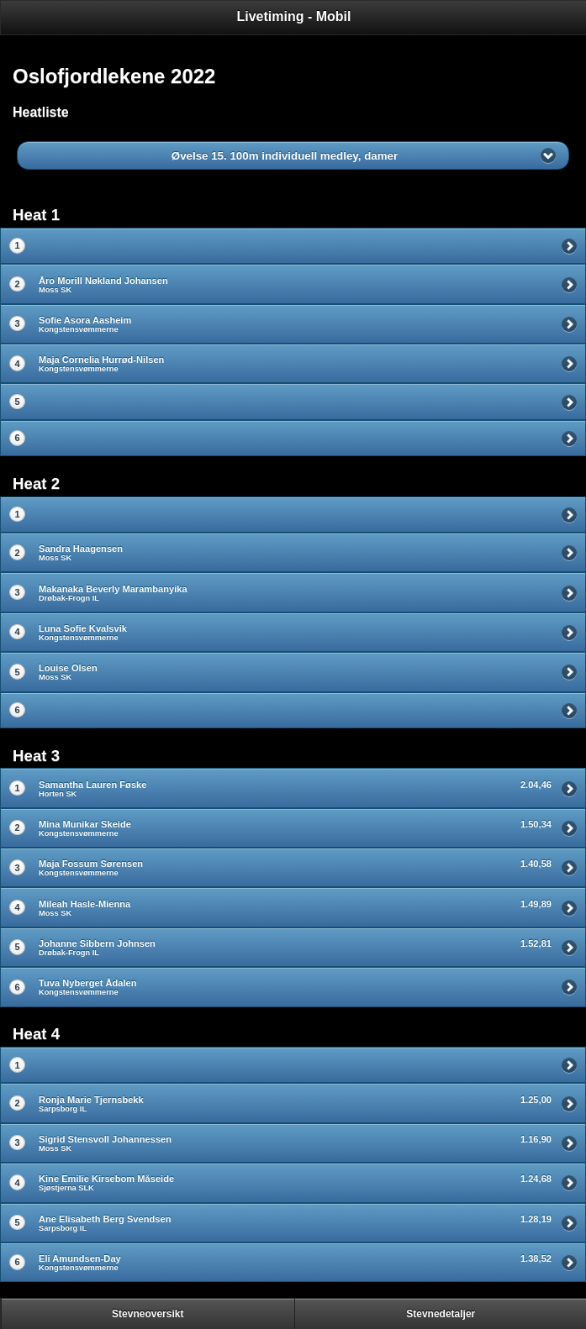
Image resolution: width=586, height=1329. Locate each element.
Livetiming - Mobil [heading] (294, 16)
